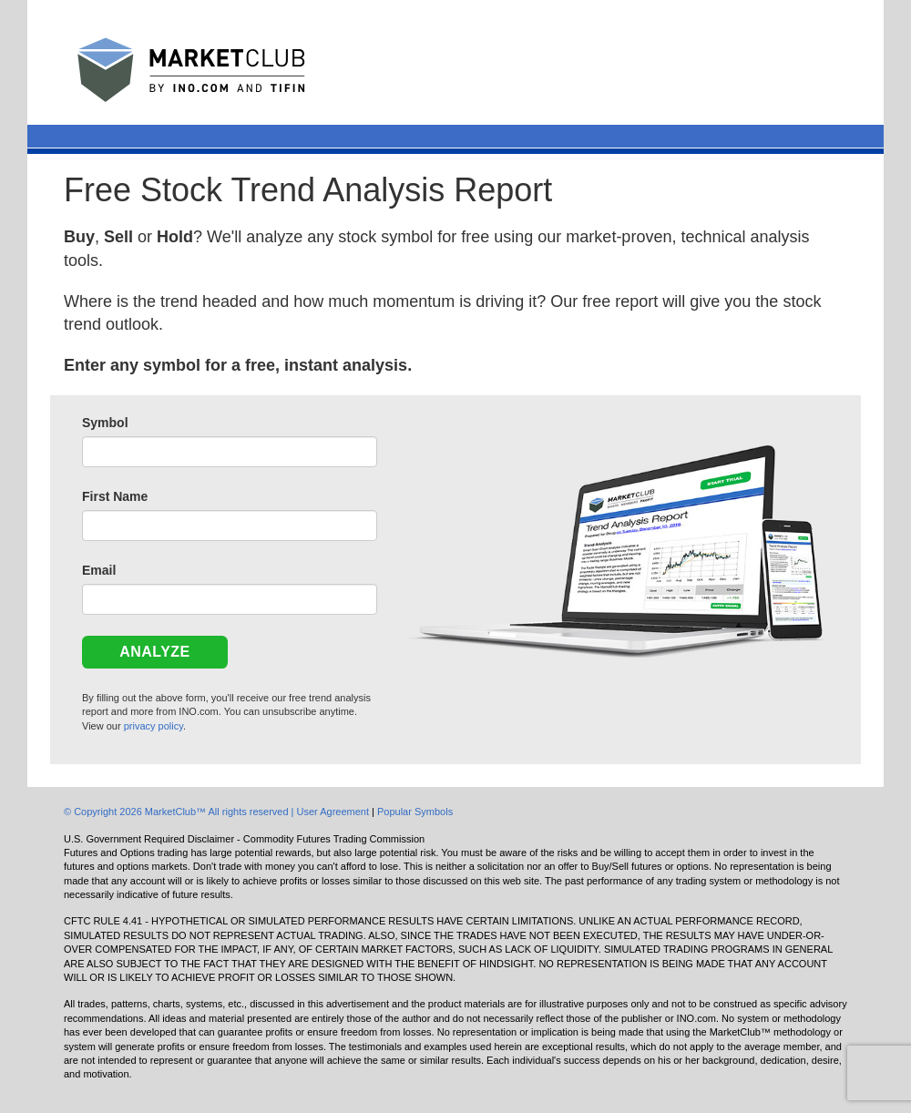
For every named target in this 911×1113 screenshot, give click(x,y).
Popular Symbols (415, 811)
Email (99, 570)
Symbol (105, 422)
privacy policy (153, 725)
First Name (115, 496)
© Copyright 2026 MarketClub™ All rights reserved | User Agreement (218, 811)
